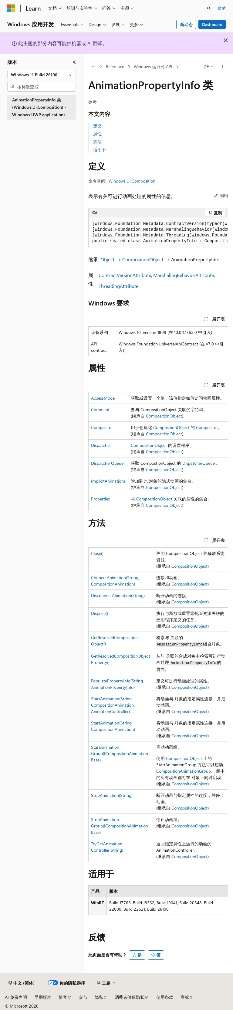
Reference (115, 66)
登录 (221, 8)
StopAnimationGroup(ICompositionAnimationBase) (119, 826)
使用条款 (164, 997)
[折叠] (74, 62)
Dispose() (99, 613)
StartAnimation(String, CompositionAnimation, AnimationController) (113, 705)
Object (107, 259)
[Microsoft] (11, 8)
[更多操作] (223, 67)
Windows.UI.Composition (132, 181)
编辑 (221, 195)
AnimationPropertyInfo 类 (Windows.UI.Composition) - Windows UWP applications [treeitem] (39, 107)
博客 (63, 997)
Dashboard (212, 24)
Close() (97, 553)
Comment (100, 409)
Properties (100, 499)
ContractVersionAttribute (125, 275)
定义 (97, 126)
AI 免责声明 (16, 997)
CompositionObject (142, 259)
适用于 (99, 149)
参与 (83, 997)
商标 (185, 997)
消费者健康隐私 (129, 997)
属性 (97, 134)
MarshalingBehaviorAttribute (183, 275)
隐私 (99, 997)
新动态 (186, 24)
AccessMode (103, 398)
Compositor (102, 427)
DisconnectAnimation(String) (118, 595)
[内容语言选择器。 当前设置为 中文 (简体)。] (21, 983)
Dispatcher (101, 445)
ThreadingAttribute (118, 286)
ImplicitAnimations (108, 481)
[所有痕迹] (93, 67)
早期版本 (42, 997)
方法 (97, 141)
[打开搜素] (209, 8)
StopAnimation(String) (112, 795)
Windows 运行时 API (153, 66)
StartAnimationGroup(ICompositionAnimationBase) (119, 753)
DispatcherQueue (107, 463)
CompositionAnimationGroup (183, 771)
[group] (158, 232)
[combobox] (41, 75)
